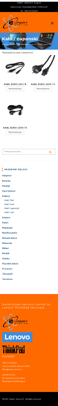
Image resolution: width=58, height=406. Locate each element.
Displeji (6, 185)
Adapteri (6, 175)
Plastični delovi (10, 263)
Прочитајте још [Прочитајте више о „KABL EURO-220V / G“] (42, 88)
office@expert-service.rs (12, 369)
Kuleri (5, 222)
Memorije (7, 243)
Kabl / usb (9, 212)
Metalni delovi (9, 238)
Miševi (5, 248)
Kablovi (6, 196)
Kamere (6, 217)
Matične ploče (9, 232)
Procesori (7, 268)
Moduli (5, 253)
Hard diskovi (8, 191)
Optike (5, 258)
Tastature (7, 279)
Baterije (6, 180)
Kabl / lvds (9, 204)
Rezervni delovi (16, 169)
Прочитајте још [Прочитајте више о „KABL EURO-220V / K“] (15, 132)
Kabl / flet (9, 200)
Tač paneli (7, 273)
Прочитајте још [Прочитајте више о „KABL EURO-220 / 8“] (15, 88)
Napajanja (7, 227)
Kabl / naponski (11, 208)
